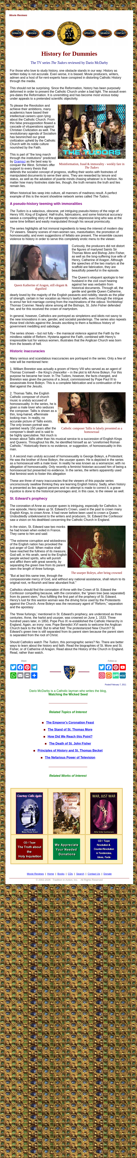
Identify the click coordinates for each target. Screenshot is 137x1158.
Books (60, 873)
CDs (70, 873)
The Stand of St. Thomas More (70, 729)
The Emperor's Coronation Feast (70, 722)
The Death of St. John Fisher (70, 743)
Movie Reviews (35, 873)
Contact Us (94, 873)
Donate (108, 873)
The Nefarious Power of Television (70, 757)
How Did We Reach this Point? (70, 736)
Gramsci (20, 161)
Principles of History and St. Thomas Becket (70, 750)
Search (80, 873)
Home (50, 873)
